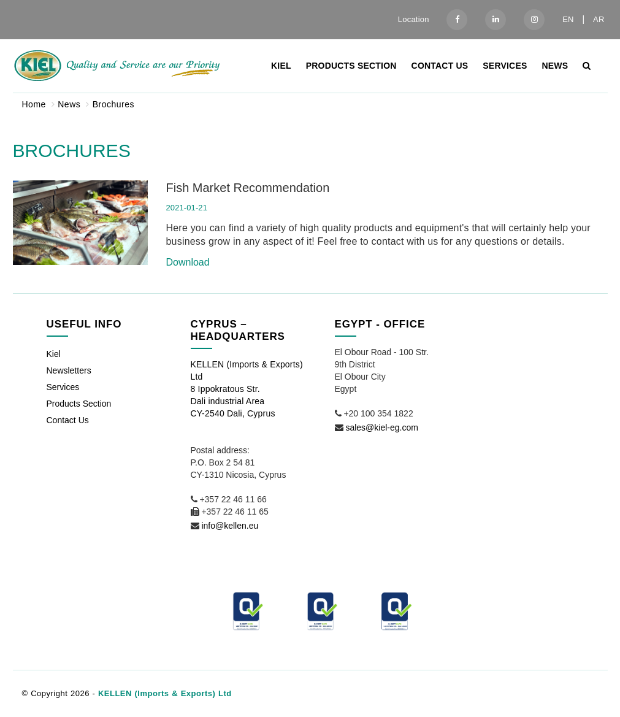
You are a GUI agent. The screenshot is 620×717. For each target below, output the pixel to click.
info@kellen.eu (229, 526)
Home (34, 104)
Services (505, 66)
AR (598, 19)
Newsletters (69, 370)
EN (567, 19)
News (555, 66)
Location (413, 19)
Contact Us (440, 66)
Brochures (113, 104)
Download (188, 262)
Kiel (281, 66)
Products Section (351, 66)
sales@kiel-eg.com (381, 427)
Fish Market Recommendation (248, 187)
